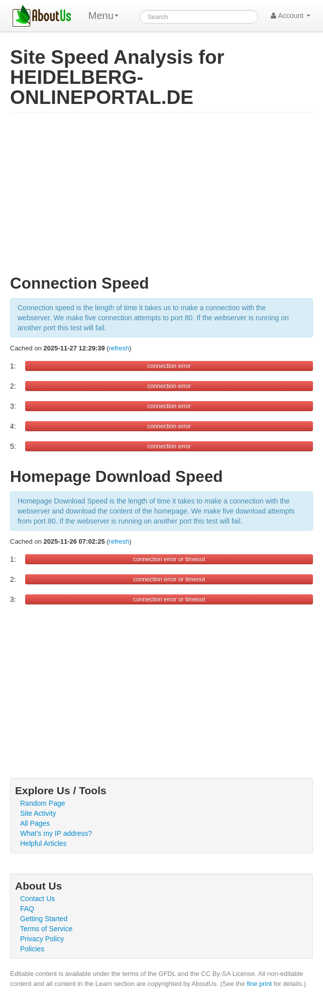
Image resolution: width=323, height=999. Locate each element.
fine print (259, 983)
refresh (119, 348)
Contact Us (37, 899)
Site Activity (38, 813)
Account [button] (290, 16)
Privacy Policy (42, 939)
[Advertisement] (161, 198)
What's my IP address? (56, 833)
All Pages (35, 823)
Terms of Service (46, 929)
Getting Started (43, 919)
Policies (32, 949)
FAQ (27, 909)
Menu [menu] (103, 15)
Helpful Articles (43, 843)
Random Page (42, 803)
